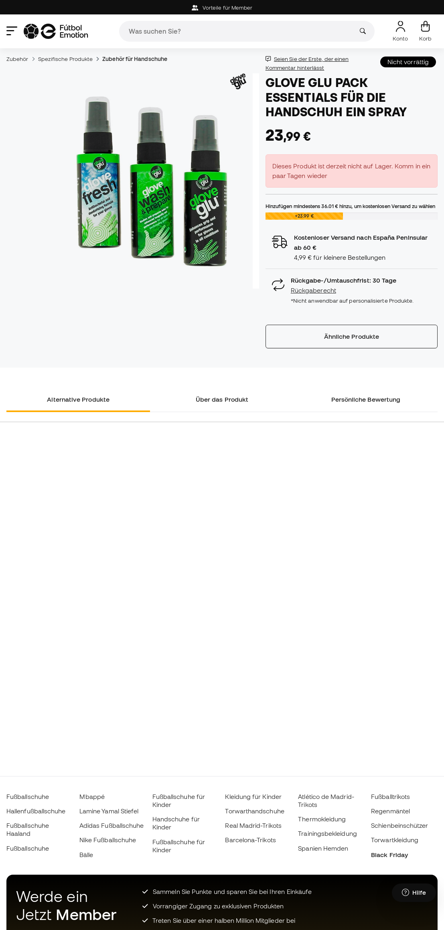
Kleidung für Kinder (253, 796)
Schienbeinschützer (399, 825)
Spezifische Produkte (65, 59)
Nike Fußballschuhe (107, 839)
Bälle (86, 854)
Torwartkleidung (394, 839)
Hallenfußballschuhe (35, 811)
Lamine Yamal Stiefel (109, 811)
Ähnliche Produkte (351, 336)
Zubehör (17, 59)
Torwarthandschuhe (254, 811)
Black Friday (389, 854)
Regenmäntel (390, 811)
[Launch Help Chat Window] (414, 893)
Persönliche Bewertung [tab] (366, 399)
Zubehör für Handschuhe (134, 59)
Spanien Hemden (323, 848)
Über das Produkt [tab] (222, 399)
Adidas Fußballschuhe (111, 825)
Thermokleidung (322, 819)
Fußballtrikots (390, 796)
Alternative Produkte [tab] (78, 399)
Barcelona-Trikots (250, 839)
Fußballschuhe (27, 796)
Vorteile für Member (222, 8)
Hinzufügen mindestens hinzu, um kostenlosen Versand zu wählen (350, 206)
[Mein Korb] (425, 31)
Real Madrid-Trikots (253, 825)
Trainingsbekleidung (327, 833)
